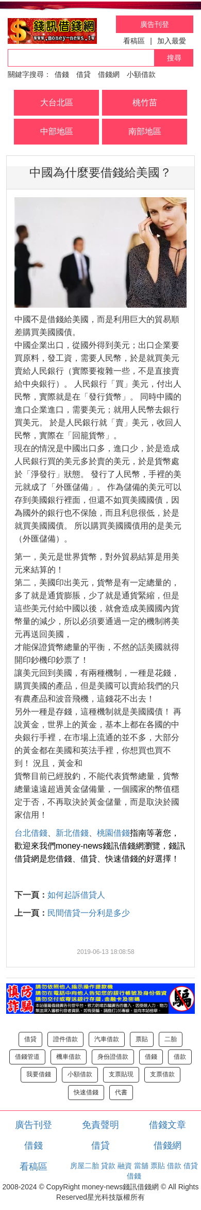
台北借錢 (30, 833)
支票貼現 (121, 1074)
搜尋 (174, 58)
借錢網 (109, 74)
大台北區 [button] (56, 102)
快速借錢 (86, 1092)
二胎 (170, 1039)
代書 (121, 1092)
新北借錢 (72, 833)
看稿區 (134, 41)
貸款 (108, 1165)
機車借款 (68, 1056)
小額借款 (141, 74)
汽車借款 (106, 1039)
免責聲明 (100, 1125)
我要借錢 (38, 1074)
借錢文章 (167, 1125)
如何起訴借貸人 (76, 894)
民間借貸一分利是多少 (88, 913)
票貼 (142, 1039)
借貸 (83, 74)
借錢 (62, 74)
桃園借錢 (113, 833)
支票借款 (162, 1074)
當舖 (141, 1165)
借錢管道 (27, 1056)
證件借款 (65, 1039)
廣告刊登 (154, 24)
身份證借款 (112, 1056)
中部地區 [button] (56, 131)
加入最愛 (171, 41)
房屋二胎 (84, 1165)
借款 (180, 1056)
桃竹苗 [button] (144, 102)
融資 (125, 1165)
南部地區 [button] (144, 131)
